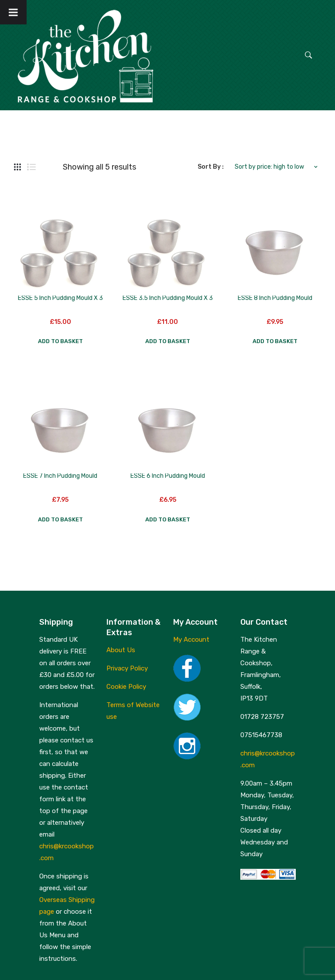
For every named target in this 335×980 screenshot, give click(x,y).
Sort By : (211, 166)
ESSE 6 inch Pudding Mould (167, 476)
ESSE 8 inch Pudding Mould (275, 298)
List (31, 167)
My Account (191, 639)
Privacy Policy (127, 668)
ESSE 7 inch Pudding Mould (60, 476)
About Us (120, 650)
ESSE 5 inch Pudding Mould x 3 (60, 298)
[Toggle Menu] (13, 12)
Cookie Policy (126, 687)
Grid (17, 167)
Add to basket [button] (60, 341)
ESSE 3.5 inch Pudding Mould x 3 (168, 298)
